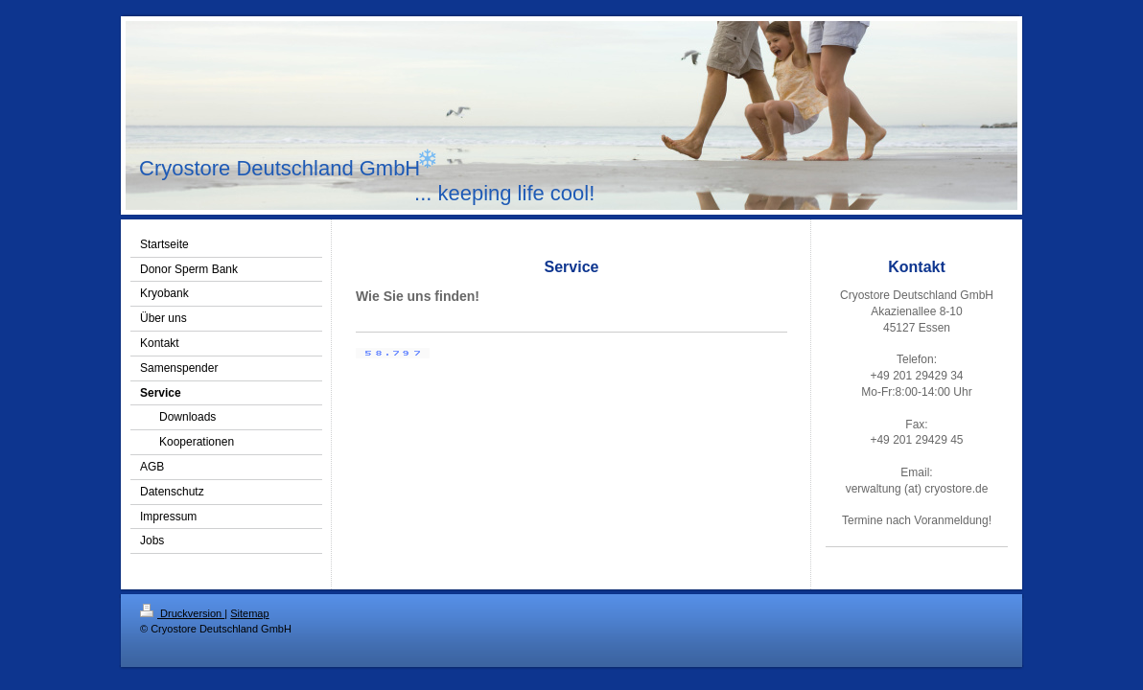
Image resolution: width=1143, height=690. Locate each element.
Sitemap (249, 613)
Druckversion (182, 613)
